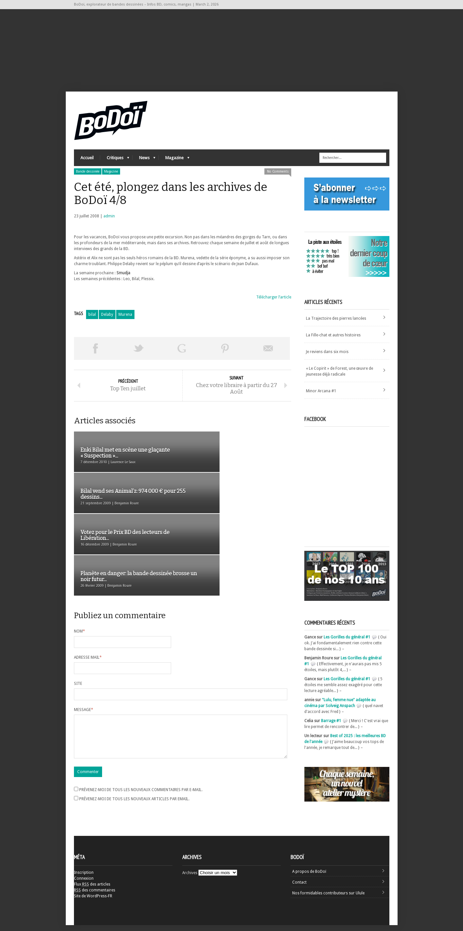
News (144, 165)
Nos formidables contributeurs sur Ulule (328, 899)
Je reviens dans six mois (327, 357)
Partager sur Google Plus (182, 354)
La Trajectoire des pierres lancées (336, 324)
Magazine (174, 165)
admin (109, 222)
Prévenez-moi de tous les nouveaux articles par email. (134, 733)
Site (78, 610)
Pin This (225, 354)
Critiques (114, 165)
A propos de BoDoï (309, 877)
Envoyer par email (268, 354)
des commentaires (94, 896)
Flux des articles (92, 890)
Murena (125, 320)
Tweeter (138, 354)
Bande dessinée (87, 177)
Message (83, 636)
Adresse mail (88, 584)
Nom (79, 558)
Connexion (84, 884)
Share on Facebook (95, 354)
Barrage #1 (331, 726)
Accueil (87, 163)
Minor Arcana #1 (321, 397)
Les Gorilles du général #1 (347, 643)
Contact (299, 888)
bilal (92, 320)
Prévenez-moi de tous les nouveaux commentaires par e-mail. (141, 724)
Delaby (107, 320)
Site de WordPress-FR (93, 902)
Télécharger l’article (273, 303)
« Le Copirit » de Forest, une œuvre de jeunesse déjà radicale (339, 377)
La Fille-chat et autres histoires (333, 341)
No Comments (278, 177)
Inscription (84, 878)
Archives (189, 878)
